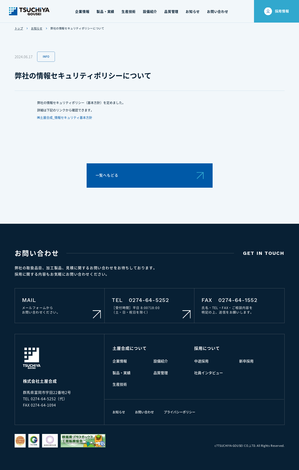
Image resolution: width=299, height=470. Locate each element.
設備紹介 (160, 361)
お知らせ (36, 28)
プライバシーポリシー (179, 412)
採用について (207, 348)
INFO (46, 56)
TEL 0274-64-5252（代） (45, 399)
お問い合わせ (144, 412)
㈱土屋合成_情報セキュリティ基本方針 (64, 117)
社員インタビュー (208, 373)
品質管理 (160, 373)
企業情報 (119, 361)
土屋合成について (129, 348)
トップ (19, 28)
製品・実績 (121, 373)
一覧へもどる (150, 175)
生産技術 (119, 384)
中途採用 (201, 361)
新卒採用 (246, 361)
